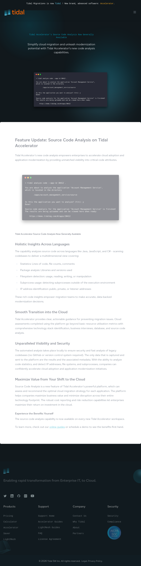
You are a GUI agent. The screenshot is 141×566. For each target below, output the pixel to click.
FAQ (40, 534)
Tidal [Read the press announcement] (58, 3)
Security (112, 517)
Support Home (46, 517)
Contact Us (79, 517)
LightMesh (9, 540)
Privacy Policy (95, 562)
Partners (78, 535)
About (76, 529)
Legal (84, 562)
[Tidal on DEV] (25, 497)
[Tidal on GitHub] (18, 497)
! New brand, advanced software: (80, 3)
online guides (57, 428)
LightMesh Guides (49, 529)
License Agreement (49, 540)
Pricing (8, 517)
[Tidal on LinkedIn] (12, 497)
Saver (6, 535)
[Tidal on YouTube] (32, 497)
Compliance (114, 523)
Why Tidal (79, 523)
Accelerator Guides (50, 523)
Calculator (10, 523)
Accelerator (106, 3)
